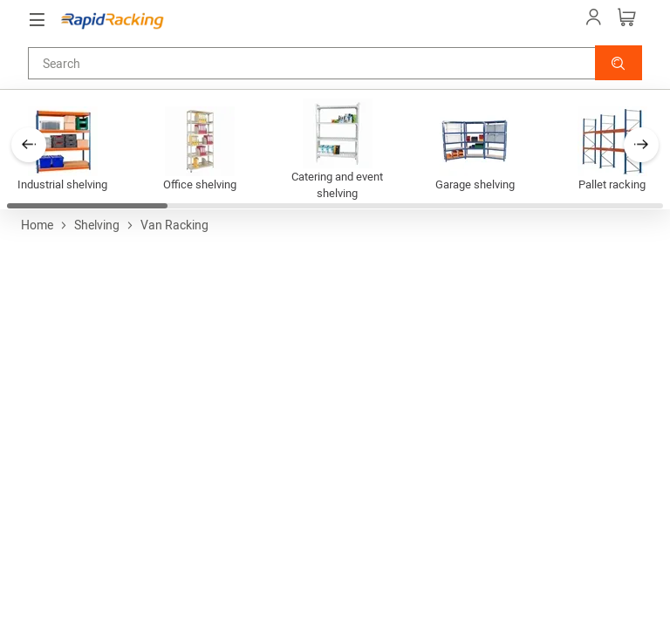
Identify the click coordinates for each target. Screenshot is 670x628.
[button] (618, 62)
